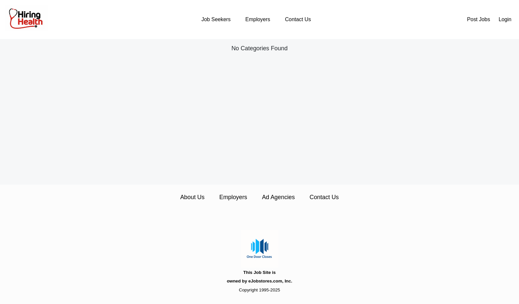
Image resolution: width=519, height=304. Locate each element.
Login (504, 19)
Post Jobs (478, 19)
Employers (257, 19)
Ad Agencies (278, 197)
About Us (192, 197)
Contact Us (298, 19)
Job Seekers (216, 19)
